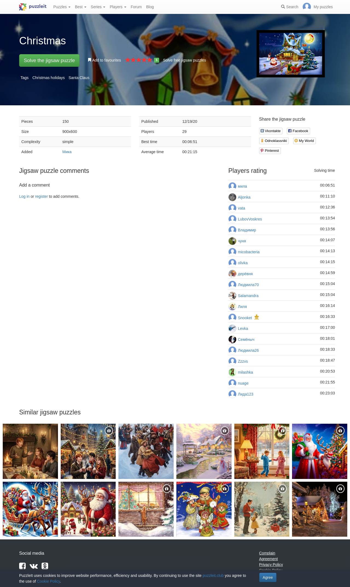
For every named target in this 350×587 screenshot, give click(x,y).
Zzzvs (243, 361)
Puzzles (62, 7)
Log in (24, 196)
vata (241, 208)
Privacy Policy (271, 564)
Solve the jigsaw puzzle (49, 60)
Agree (268, 577)
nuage (243, 383)
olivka (243, 263)
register (41, 196)
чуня (242, 241)
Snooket (245, 318)
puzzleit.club (213, 575)
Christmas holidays (48, 77)
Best (80, 7)
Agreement (268, 559)
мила (242, 186)
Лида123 (245, 394)
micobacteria (248, 252)
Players (118, 7)
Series (98, 7)
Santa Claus (79, 77)
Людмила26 (248, 350)
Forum (136, 7)
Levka (243, 328)
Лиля (242, 306)
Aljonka (244, 197)
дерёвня (245, 274)
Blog (150, 7)
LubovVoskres (250, 219)
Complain (267, 553)
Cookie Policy (48, 581)
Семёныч (246, 339)
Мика (67, 152)
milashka (245, 372)
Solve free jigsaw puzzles (184, 60)
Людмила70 (248, 285)
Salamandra (248, 296)
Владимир (247, 230)
